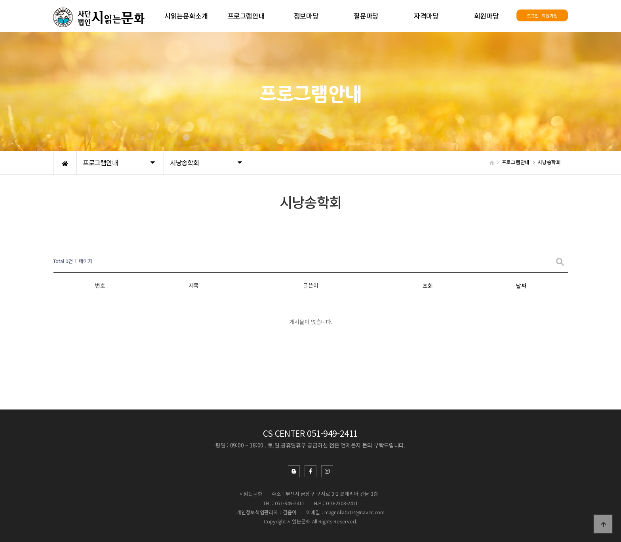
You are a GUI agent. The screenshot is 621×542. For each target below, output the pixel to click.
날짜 (521, 286)
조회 (427, 286)
